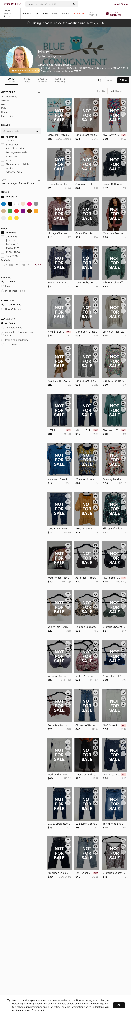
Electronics (7, 116)
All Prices (8, 232)
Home (55, 13)
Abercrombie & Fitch (15, 164)
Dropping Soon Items (14, 339)
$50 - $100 (9, 244)
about (110, 80)
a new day (9, 156)
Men (37, 13)
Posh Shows (79, 13)
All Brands (9, 136)
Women (27, 13)
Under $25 (9, 236)
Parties (66, 13)
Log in (115, 4)
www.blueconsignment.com (56, 64)
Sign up (125, 4)
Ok (118, 1005)
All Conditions (11, 304)
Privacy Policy (38, 1010)
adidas (7, 168)
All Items (8, 281)
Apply (37, 264)
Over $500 (9, 256)
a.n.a (6, 160)
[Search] (55, 4)
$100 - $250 (10, 248)
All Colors (9, 196)
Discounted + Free (13, 290)
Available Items (11, 327)
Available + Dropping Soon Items (17, 334)
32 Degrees (9, 144)
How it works (93, 13)
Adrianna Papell (12, 171)
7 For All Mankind (13, 148)
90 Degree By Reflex (14, 152)
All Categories (9, 96)
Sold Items (9, 344)
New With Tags (11, 309)
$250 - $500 (10, 252)
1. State (7, 140)
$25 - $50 (9, 240)
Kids (45, 13)
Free (5, 286)
